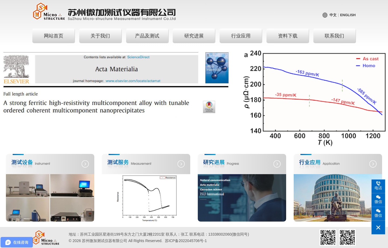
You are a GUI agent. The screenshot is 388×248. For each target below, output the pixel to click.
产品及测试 (147, 36)
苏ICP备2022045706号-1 (186, 241)
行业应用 (241, 36)
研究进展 (194, 36)
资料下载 (287, 36)
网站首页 (53, 36)
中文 (333, 15)
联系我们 (334, 36)
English (348, 15)
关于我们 (100, 36)
